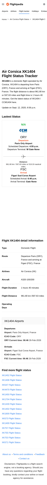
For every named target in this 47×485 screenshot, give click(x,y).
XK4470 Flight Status (12, 389)
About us (6, 454)
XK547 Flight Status (11, 385)
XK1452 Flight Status (12, 375)
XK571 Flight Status (11, 442)
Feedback (40, 454)
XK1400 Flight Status (12, 423)
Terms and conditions (23, 454)
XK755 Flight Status (11, 433)
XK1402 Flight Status (12, 409)
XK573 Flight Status (11, 418)
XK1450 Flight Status (12, 394)
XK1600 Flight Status (12, 413)
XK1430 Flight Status (12, 404)
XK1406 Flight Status (12, 380)
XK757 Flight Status (11, 428)
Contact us (24, 458)
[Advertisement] (23, 46)
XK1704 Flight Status (12, 399)
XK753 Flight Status (11, 437)
